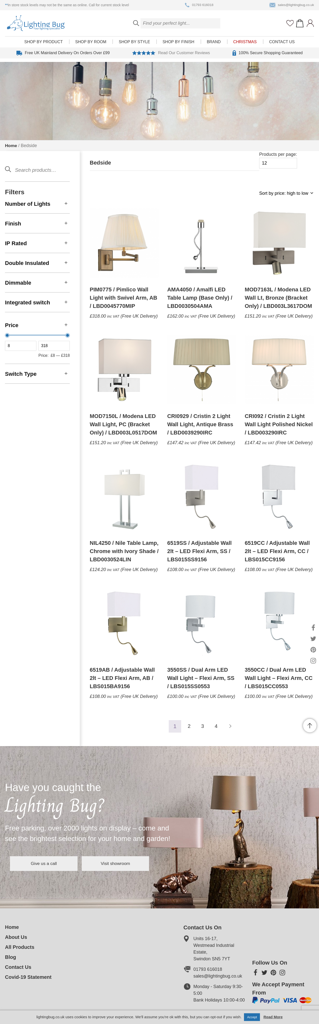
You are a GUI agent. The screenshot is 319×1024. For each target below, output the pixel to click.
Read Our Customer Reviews (171, 56)
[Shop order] (284, 196)
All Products (19, 947)
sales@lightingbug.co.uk (291, 5)
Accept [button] (252, 1017)
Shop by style (134, 45)
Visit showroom (129, 863)
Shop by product (43, 45)
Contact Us (282, 45)
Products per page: (278, 160)
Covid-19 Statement (28, 977)
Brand (214, 45)
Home (11, 145)
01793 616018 (198, 5)
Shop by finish (178, 45)
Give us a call (48, 863)
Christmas (245, 45)
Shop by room (90, 45)
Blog (10, 957)
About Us (16, 937)
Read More (273, 1017)
